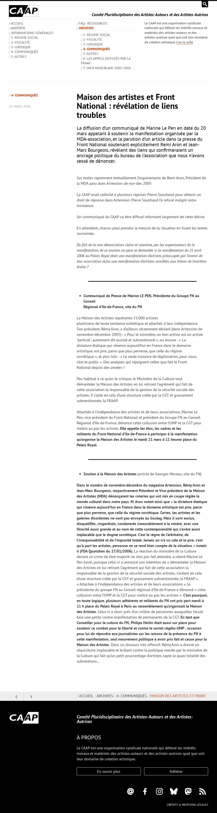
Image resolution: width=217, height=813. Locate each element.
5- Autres (18, 56)
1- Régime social (24, 37)
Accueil (86, 695)
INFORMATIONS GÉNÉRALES (32, 33)
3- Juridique (21, 47)
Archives (86, 28)
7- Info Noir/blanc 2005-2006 (107, 68)
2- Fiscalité (20, 42)
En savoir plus (108, 771)
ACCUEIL (17, 23)
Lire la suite (184, 42)
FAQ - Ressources (93, 23)
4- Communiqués (24, 52)
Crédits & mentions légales (187, 805)
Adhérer (18, 28)
